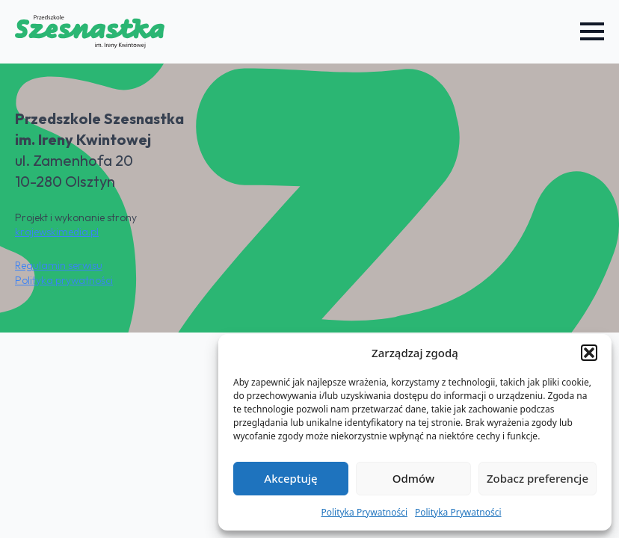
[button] (589, 352)
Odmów (413, 478)
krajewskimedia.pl (57, 231)
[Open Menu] (592, 31)
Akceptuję (290, 478)
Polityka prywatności (64, 280)
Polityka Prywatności (364, 512)
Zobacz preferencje (537, 478)
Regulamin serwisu (58, 265)
